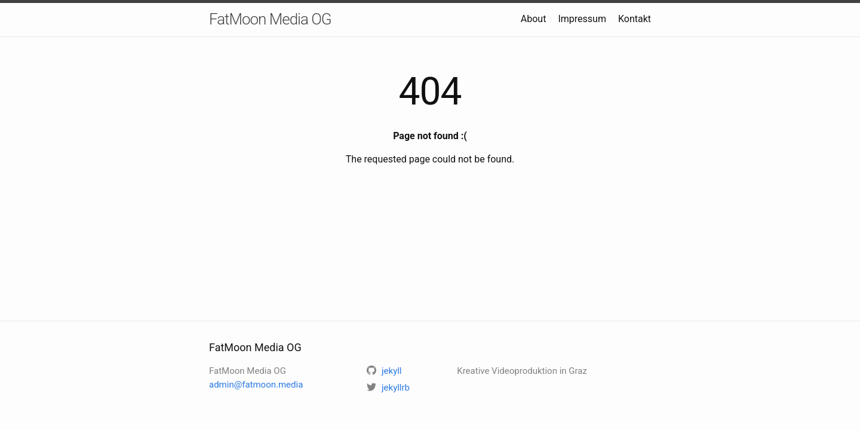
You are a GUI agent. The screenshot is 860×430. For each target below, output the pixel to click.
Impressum (582, 18)
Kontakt (634, 18)
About (533, 18)
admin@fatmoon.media (256, 384)
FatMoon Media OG (270, 19)
